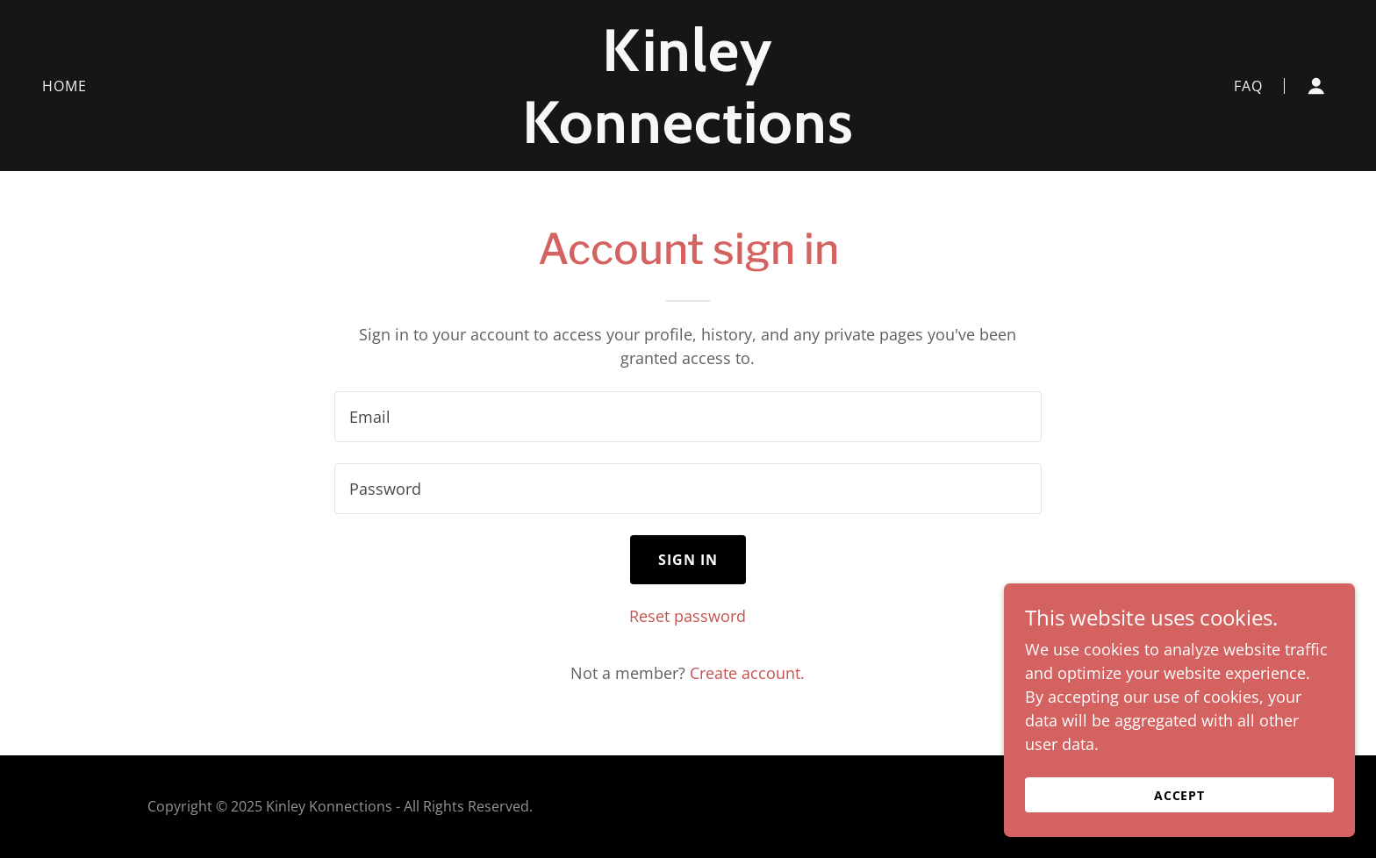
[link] (688, 136)
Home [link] (65, 86)
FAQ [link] (1248, 86)
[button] (1316, 86)
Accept (1180, 795)
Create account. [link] (747, 672)
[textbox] (687, 416)
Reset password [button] (687, 615)
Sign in (688, 559)
